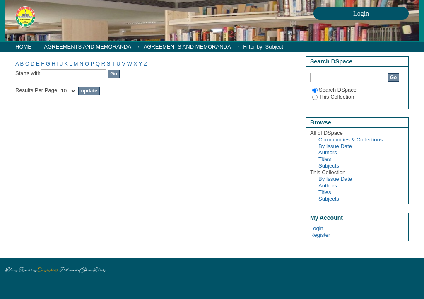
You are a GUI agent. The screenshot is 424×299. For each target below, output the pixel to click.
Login (316, 228)
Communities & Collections (350, 139)
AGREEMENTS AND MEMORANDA (87, 47)
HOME (23, 47)
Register (320, 235)
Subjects (328, 166)
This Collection (333, 97)
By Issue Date (335, 146)
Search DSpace (334, 90)
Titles (324, 159)
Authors (327, 152)
